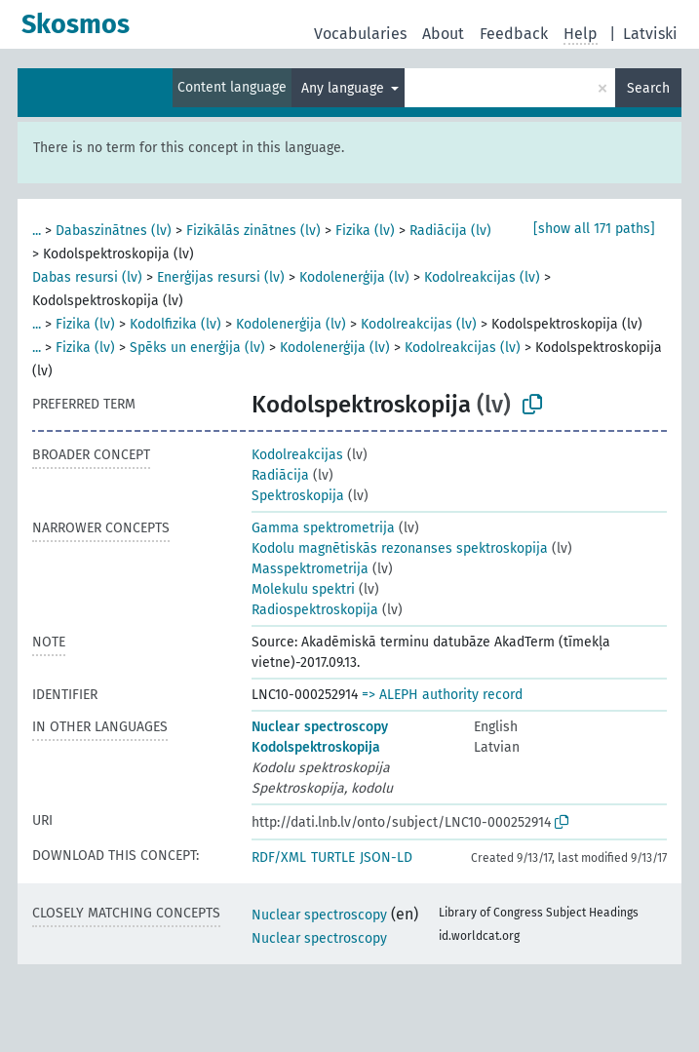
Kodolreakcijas (297, 455)
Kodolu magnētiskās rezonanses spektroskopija (400, 548)
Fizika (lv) (365, 230)
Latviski (650, 33)
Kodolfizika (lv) (175, 324)
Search (648, 88)
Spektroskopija (298, 495)
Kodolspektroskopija (316, 747)
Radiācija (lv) (450, 230)
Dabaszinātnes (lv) (114, 230)
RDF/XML (279, 857)
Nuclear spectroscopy (320, 727)
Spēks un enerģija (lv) (197, 347)
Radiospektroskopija (315, 610)
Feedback (514, 33)
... (36, 230)
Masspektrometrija (310, 569)
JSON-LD (386, 857)
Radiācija (280, 475)
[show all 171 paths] (594, 228)
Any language (344, 88)
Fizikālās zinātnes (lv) (253, 230)
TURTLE (333, 857)
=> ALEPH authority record (442, 694)
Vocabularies (360, 33)
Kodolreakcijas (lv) (482, 277)
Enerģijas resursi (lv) (221, 277)
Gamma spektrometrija (323, 528)
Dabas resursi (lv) (87, 277)
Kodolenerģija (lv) (354, 277)
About (443, 33)
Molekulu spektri (303, 589)
